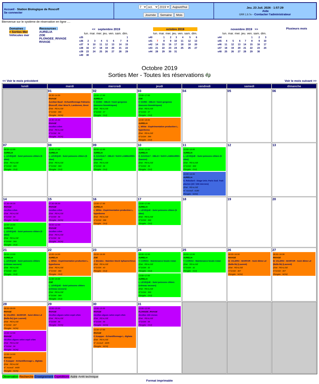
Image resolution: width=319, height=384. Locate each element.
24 (94, 51)
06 (274, 91)
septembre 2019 (109, 29)
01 (50, 91)
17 (94, 48)
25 (100, 51)
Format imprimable (159, 380)
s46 (220, 44)
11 (100, 44)
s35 (81, 37)
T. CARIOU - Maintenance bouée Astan (157, 261)
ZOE (42, 35)
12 (106, 44)
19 (106, 48)
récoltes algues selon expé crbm (20, 340)
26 (106, 51)
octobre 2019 (175, 29)
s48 (220, 51)
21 (120, 48)
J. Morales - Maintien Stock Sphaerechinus (114, 261)
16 (87, 48)
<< (93, 29)
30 (87, 55)
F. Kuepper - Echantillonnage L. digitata (23, 361)
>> (256, 29)
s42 (150, 44)
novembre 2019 (241, 29)
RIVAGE (44, 41)
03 (139, 91)
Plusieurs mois (296, 28)
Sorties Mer (20, 31)
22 (126, 48)
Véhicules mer (19, 35)
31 (175, 51)
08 (50, 145)
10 (94, 44)
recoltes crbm (55, 126)
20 (113, 48)
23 (87, 51)
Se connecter (13, 12)
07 (5, 145)
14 (120, 44)
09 (94, 145)
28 (120, 51)
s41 (150, 40)
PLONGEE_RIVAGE (52, 38)
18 (100, 48)
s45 (220, 40)
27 (113, 51)
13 (113, 44)
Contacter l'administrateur (272, 14)
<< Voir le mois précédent (20, 80)
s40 (81, 55)
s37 (81, 44)
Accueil (9, 9)
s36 (81, 40)
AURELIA (45, 31)
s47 (220, 48)
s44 (150, 51)
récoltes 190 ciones (148, 315)
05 (229, 91)
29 (126, 51)
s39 (81, 51)
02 (94, 91)
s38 (81, 48)
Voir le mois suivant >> (301, 80)
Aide (265, 11)
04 (184, 91)
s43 (150, 48)
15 (126, 44)
